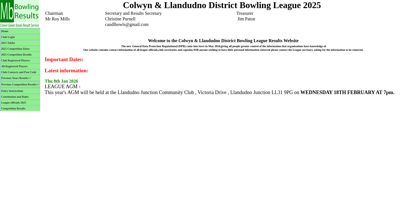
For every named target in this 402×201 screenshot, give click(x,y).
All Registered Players (14, 66)
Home (4, 31)
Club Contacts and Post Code (18, 72)
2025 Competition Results (16, 54)
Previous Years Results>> (16, 78)
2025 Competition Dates (15, 48)
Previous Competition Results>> (20, 84)
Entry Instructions (12, 90)
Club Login (8, 37)
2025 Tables (8, 42)
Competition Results (13, 108)
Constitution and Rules (14, 96)
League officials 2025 (13, 102)
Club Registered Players (15, 60)
